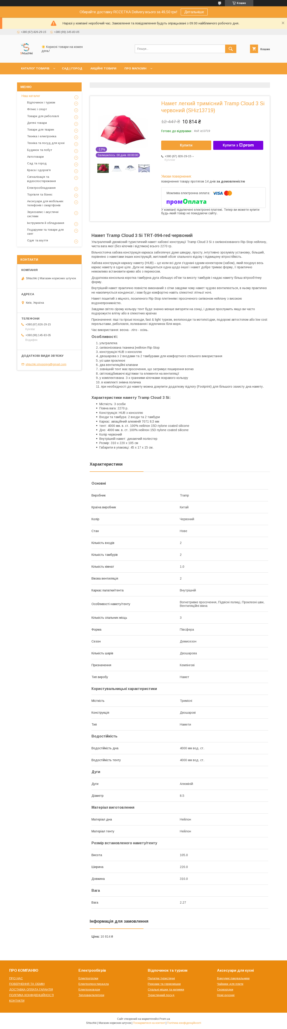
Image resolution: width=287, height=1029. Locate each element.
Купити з (238, 145)
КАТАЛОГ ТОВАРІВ (35, 68)
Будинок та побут (39, 150)
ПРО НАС (16, 978)
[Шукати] (230, 49)
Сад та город (37, 163)
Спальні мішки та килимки (166, 989)
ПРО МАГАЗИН (135, 68)
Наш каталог (31, 96)
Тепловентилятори (91, 995)
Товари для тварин (40, 129)
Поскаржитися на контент (149, 1023)
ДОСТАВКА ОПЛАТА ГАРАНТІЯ (31, 989)
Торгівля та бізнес (39, 194)
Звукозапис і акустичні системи (43, 214)
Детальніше (194, 12)
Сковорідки (225, 989)
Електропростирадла (93, 984)
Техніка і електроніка (41, 136)
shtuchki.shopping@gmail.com (46, 364)
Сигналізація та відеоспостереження (41, 179)
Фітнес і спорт (37, 109)
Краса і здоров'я (39, 170)
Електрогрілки (88, 978)
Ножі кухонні (226, 995)
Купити (186, 145)
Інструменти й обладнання (45, 223)
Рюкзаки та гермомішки (164, 984)
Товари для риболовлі (43, 116)
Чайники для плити (230, 984)
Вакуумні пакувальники (233, 978)
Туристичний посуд (161, 995)
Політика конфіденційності (184, 1023)
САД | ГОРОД (72, 68)
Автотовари (35, 156)
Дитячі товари (37, 123)
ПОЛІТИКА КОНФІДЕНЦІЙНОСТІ (31, 995)
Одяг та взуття (37, 240)
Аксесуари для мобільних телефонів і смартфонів (45, 203)
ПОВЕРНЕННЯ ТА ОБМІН (27, 984)
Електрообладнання (41, 187)
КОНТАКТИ (16, 1000)
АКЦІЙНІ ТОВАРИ (103, 68)
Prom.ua (164, 1018)
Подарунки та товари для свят (45, 231)
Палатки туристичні (161, 978)
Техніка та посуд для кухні (46, 143)
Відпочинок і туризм (41, 102)
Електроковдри (89, 989)
